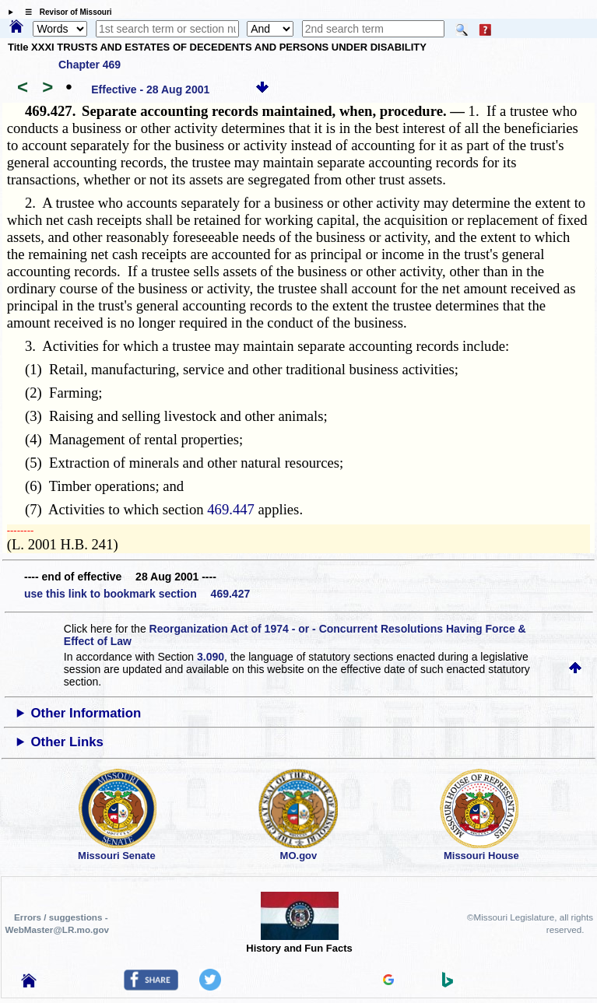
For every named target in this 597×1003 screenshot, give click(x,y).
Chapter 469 (89, 64)
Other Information (86, 713)
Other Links (67, 742)
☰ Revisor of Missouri (64, 12)
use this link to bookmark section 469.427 (137, 593)
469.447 (231, 509)
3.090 (210, 657)
